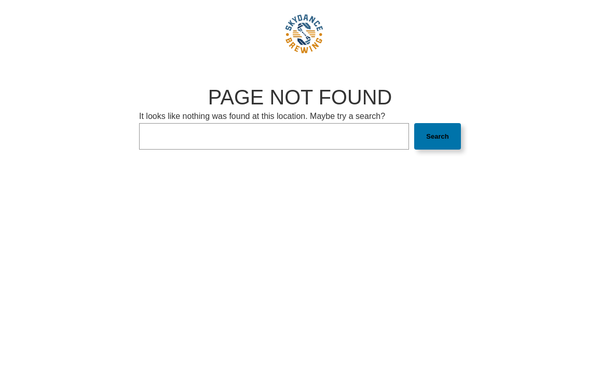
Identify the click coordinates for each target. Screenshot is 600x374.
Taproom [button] (177, 33)
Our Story (227, 33)
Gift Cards (386, 33)
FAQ (260, 33)
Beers (138, 33)
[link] (304, 34)
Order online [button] (443, 33)
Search (437, 136)
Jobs (350, 33)
